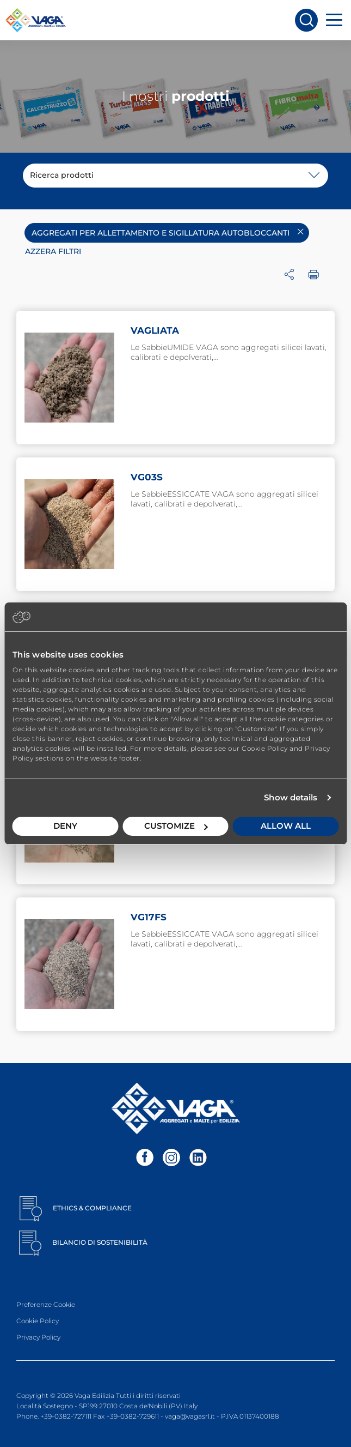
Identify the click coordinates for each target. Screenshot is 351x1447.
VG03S (147, 477)
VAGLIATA (155, 330)
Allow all (286, 826)
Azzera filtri (53, 251)
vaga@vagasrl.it (190, 1416)
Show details (290, 797)
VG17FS (149, 917)
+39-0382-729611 (132, 1416)
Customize (176, 826)
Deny (65, 826)
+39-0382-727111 (65, 1416)
